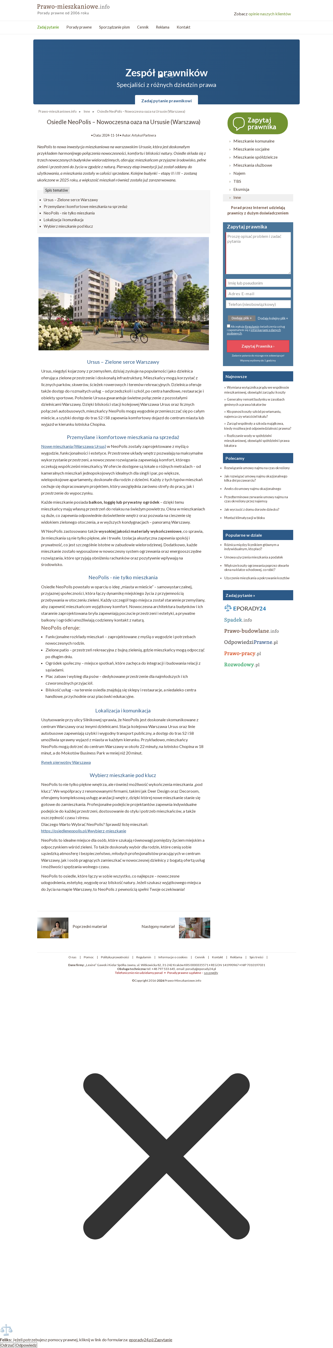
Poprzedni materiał (90, 926)
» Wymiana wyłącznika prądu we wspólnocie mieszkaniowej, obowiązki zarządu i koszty (256, 389)
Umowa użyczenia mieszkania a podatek (253, 557)
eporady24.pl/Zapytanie (150, 1339)
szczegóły (211, 973)
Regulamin (252, 326)
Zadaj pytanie (48, 27)
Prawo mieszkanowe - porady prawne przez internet (75, 8)
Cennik (143, 27)
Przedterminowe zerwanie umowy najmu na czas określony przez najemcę (256, 499)
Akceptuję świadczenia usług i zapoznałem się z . (256, 329)
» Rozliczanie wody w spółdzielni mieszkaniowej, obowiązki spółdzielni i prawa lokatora (257, 441)
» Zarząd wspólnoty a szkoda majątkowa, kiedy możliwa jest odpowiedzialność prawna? (257, 425)
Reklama (162, 27)
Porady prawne (79, 27)
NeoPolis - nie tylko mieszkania (69, 213)
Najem (239, 173)
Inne (237, 197)
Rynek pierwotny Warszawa (66, 762)
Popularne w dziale (244, 535)
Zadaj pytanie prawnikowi (166, 100)
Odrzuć (7, 1345)
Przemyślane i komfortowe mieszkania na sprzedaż (85, 206)
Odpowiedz (26, 1345)
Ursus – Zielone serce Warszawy (71, 200)
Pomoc (89, 957)
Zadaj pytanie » (240, 595)
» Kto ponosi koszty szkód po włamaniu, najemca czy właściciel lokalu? (252, 414)
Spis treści (256, 957)
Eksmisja (241, 189)
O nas (72, 957)
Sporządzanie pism (114, 27)
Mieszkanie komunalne (253, 140)
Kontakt (183, 27)
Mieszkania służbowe (252, 165)
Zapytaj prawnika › (258, 123)
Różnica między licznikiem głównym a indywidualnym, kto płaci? (251, 547)
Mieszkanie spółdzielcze (255, 156)
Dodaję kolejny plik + (273, 318)
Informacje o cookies (173, 957)
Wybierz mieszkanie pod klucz (68, 226)
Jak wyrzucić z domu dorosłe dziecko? (251, 509)
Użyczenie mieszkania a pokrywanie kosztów (257, 578)
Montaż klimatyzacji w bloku (244, 518)
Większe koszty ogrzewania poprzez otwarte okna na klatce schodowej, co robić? (256, 567)
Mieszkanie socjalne (251, 148)
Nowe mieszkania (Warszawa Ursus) (73, 446)
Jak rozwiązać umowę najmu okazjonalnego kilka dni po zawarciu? (255, 478)
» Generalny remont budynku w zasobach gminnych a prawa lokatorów (254, 401)
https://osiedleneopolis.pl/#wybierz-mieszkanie (83, 830)
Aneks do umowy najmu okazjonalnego (252, 489)
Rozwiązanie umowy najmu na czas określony (257, 468)
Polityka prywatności (115, 957)
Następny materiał (158, 926)
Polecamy (235, 458)
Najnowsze (236, 376)
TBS (237, 181)
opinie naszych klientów (262, 13)
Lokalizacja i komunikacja (64, 220)
